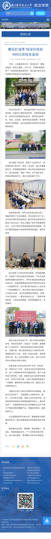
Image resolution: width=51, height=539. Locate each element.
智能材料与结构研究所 (33, 468)
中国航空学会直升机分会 (34, 475)
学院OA (40, 13)
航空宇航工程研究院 (33, 473)
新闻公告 (16, 42)
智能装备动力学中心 (9, 478)
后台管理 (28, 527)
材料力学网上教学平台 (33, 483)
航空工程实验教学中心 (33, 478)
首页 (12, 42)
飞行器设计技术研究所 (9, 475)
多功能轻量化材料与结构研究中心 (12, 480)
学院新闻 (22, 42)
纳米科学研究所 (7, 483)
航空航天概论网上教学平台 (34, 480)
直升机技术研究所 (8, 473)
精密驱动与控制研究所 (33, 470)
